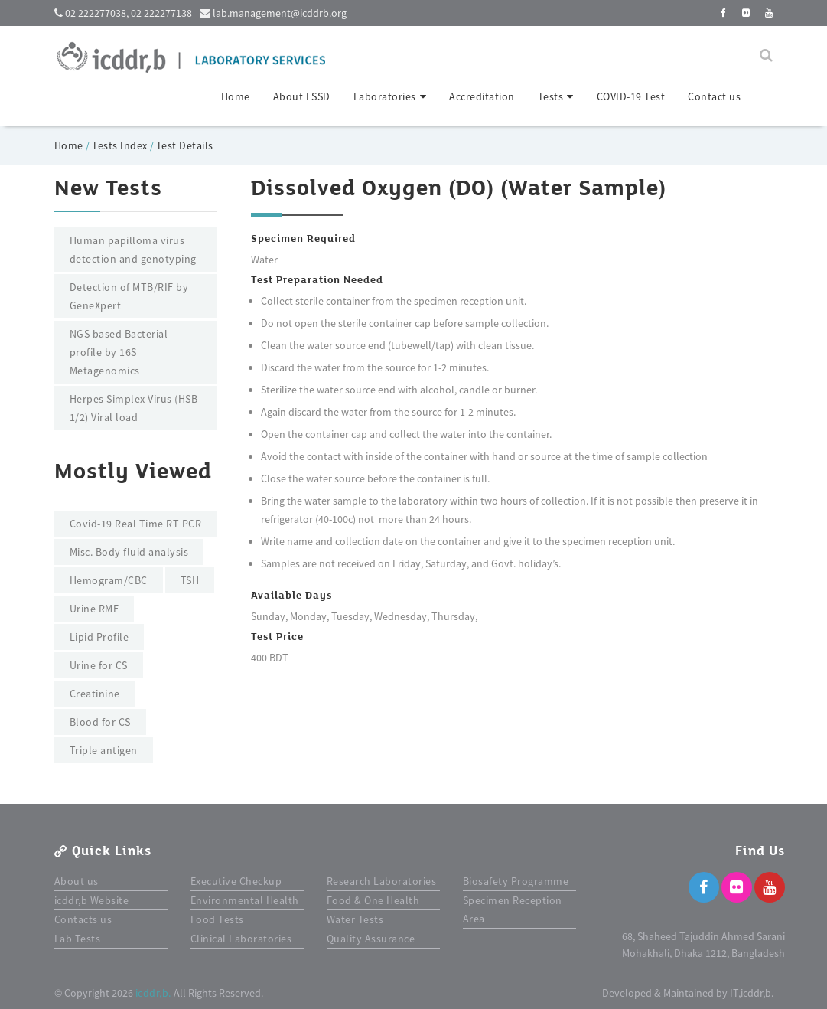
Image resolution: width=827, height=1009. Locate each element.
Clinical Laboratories (241, 938)
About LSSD (301, 96)
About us (76, 881)
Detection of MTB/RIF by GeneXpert (129, 296)
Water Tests (355, 919)
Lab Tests (77, 938)
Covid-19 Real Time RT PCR (136, 524)
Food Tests (217, 919)
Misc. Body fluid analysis (129, 552)
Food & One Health (373, 900)
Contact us (714, 96)
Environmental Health (244, 900)
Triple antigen (104, 750)
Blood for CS (100, 722)
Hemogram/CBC (109, 580)
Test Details (184, 145)
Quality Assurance (371, 938)
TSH (190, 580)
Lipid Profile (99, 637)
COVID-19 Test (631, 96)
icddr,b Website (91, 900)
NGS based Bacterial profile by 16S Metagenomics (119, 352)
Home (235, 96)
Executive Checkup (236, 881)
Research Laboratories (382, 881)
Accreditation (482, 96)
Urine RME (94, 609)
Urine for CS (99, 665)
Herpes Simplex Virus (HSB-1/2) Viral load (135, 408)
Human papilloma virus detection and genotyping (133, 249)
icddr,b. (153, 993)
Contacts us (83, 919)
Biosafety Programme (516, 881)
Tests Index (120, 145)
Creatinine (95, 693)
